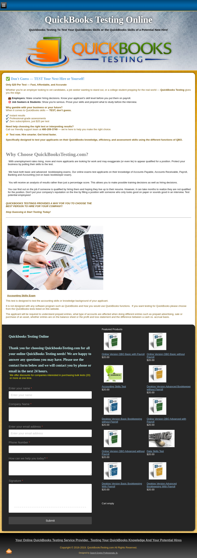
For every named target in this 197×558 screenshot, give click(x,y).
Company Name (20, 404)
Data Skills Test (155, 451)
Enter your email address (26, 426)
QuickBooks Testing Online (98, 19)
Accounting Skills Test (114, 386)
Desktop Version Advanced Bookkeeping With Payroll (162, 485)
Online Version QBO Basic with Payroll (123, 354)
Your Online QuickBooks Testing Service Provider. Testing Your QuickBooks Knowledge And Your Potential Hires (98, 540)
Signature (16, 480)
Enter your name (20, 388)
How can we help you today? (28, 458)
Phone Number (19, 442)
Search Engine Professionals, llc (104, 553)
